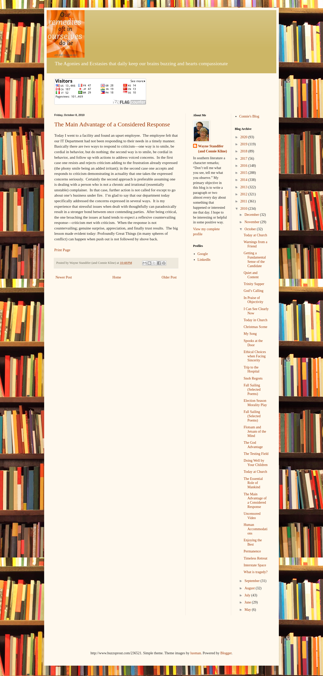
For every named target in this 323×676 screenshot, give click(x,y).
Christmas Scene (255, 327)
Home (117, 277)
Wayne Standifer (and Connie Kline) (212, 148)
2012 (244, 194)
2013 (244, 187)
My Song (250, 334)
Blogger (225, 653)
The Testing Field (256, 454)
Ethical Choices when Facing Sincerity (255, 356)
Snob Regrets (253, 378)
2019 (244, 144)
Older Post (169, 277)
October (251, 229)
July (248, 595)
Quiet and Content (251, 275)
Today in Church (255, 320)
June (248, 602)
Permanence (252, 551)
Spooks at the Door (253, 343)
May (248, 610)
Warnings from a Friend (255, 244)
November (252, 222)
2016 (244, 166)
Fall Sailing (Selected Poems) (252, 389)
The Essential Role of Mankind (253, 483)
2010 (244, 209)
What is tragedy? (255, 572)
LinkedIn (204, 260)
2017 (244, 158)
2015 (244, 173)
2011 (244, 201)
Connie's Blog (249, 116)
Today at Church (255, 235)
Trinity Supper (254, 284)
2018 (244, 151)
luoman (195, 653)
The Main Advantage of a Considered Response (112, 124)
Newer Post (64, 277)
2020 (244, 137)
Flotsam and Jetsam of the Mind (255, 431)
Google (203, 254)
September (252, 581)
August (250, 588)
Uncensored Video (252, 516)
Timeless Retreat (255, 558)
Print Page (62, 250)
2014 (244, 180)
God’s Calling (253, 291)
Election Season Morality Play (255, 403)
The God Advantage (253, 445)
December (252, 215)
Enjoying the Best (253, 542)
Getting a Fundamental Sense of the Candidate (255, 259)
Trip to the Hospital (251, 369)
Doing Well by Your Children (255, 463)
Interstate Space (255, 565)
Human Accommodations (255, 529)
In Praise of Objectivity (253, 300)
